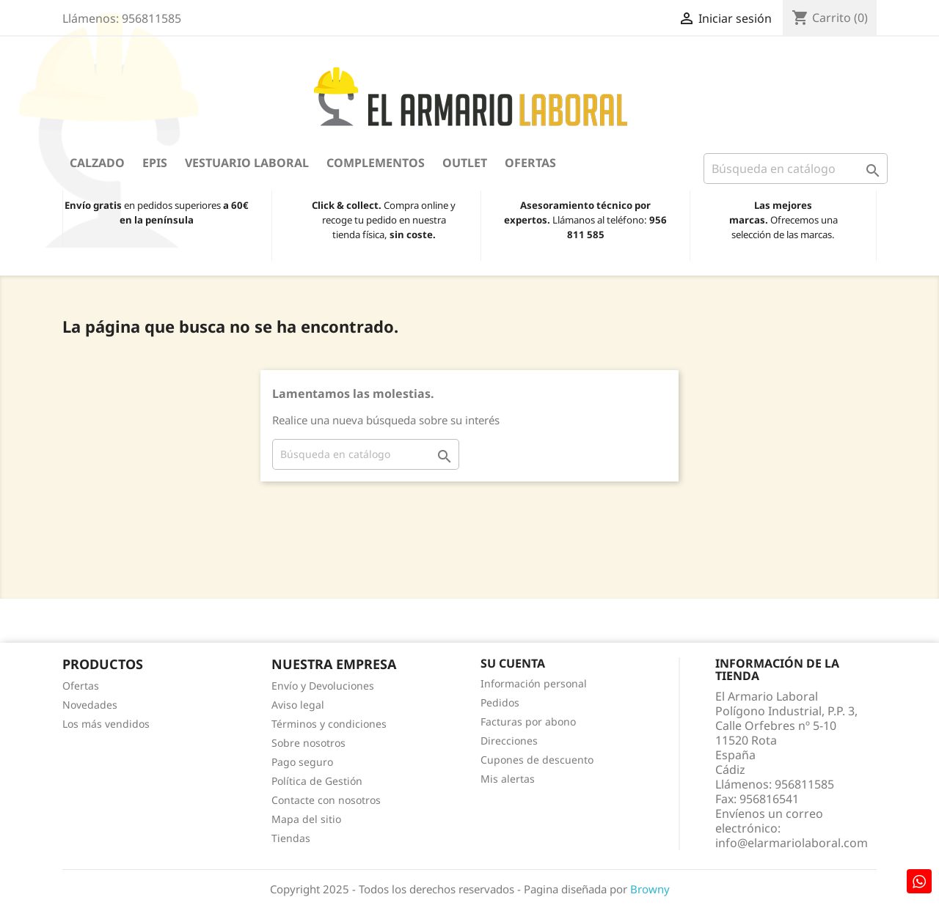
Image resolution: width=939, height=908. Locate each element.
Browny (650, 889)
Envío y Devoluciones (322, 686)
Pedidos (500, 702)
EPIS (154, 163)
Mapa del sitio (306, 819)
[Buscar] (796, 168)
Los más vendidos (106, 724)
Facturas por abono (528, 721)
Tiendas (290, 838)
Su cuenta (513, 663)
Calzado (97, 163)
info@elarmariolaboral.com (791, 843)
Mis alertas (508, 779)
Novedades (89, 705)
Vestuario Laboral (247, 163)
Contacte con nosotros (326, 800)
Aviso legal (297, 705)
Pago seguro (302, 762)
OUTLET (464, 163)
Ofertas (530, 163)
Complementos (375, 163)
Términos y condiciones (329, 724)
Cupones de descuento (537, 760)
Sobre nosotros (308, 743)
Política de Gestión (316, 781)
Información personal (534, 683)
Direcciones (509, 741)
